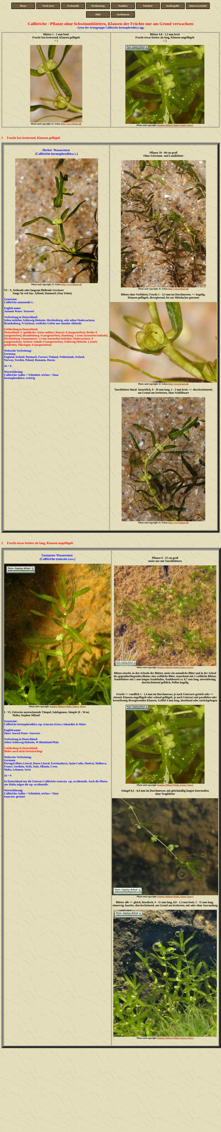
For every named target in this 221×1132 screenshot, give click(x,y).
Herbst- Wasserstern (56, 150)
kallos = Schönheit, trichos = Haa (37, 374)
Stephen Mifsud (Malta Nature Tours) (175, 125)
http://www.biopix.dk (71, 123)
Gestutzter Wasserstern (57, 555)
